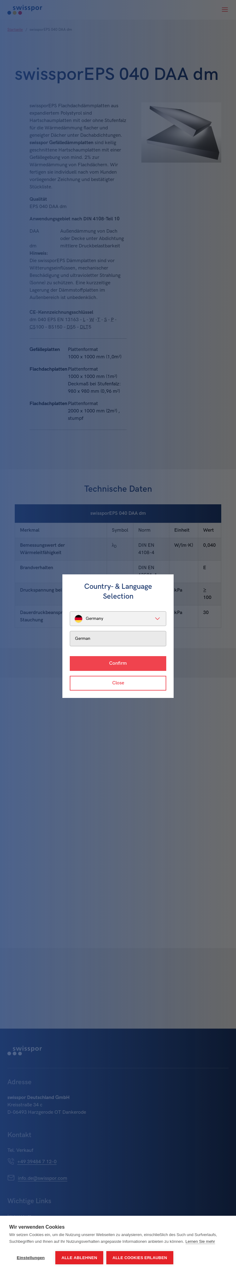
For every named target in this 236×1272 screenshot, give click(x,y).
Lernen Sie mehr (200, 1241)
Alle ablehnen (79, 1257)
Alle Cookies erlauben (139, 1257)
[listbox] (118, 618)
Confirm (118, 663)
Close (118, 683)
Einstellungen (31, 1257)
